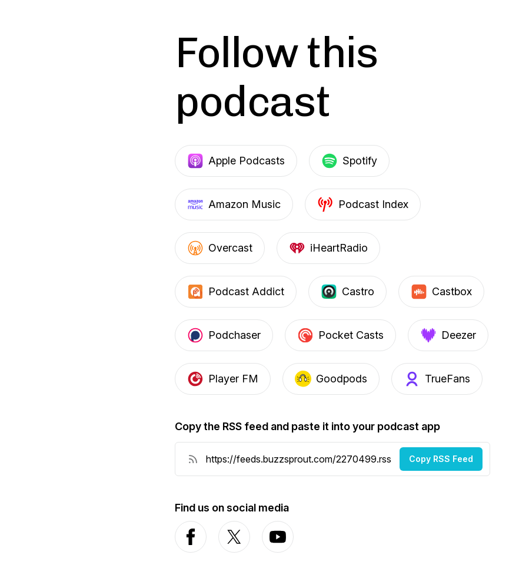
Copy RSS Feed (441, 459)
